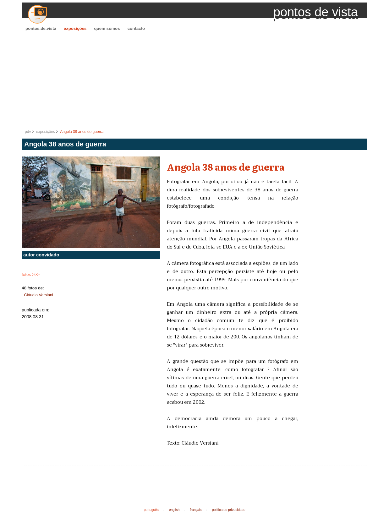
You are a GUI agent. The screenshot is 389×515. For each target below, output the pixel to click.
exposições (75, 28)
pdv (28, 131)
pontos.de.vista (40, 28)
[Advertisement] (194, 80)
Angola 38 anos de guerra (81, 131)
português (151, 510)
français (195, 510)
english (174, 510)
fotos (31, 274)
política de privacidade (228, 510)
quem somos (107, 28)
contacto (136, 28)
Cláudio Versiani (38, 295)
